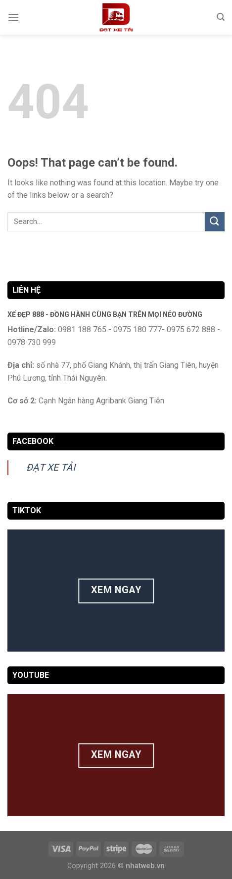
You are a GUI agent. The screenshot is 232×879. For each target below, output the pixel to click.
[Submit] (215, 221)
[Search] (221, 17)
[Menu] (13, 17)
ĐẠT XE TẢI (50, 467)
